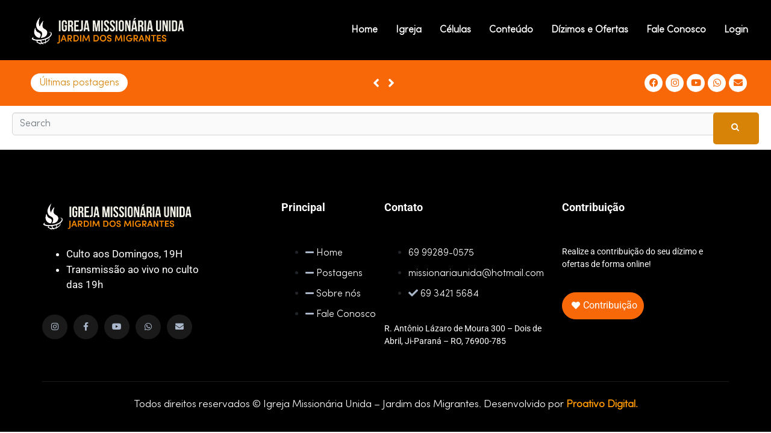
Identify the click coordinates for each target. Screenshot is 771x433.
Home (364, 30)
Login (736, 30)
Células (455, 30)
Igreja (409, 30)
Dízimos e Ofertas (589, 30)
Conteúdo (511, 30)
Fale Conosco (676, 30)
